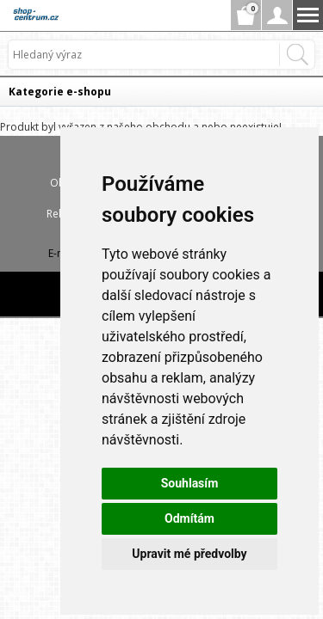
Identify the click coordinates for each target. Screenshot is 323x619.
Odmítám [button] (189, 518)
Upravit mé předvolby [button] (189, 554)
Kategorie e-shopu (60, 91)
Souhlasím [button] (190, 483)
